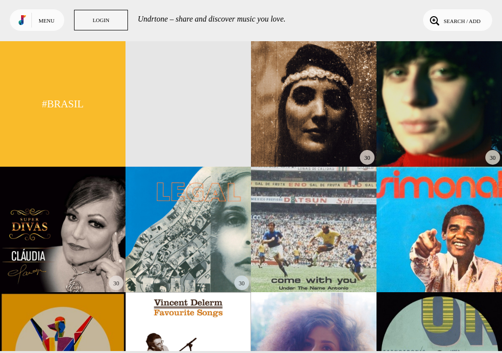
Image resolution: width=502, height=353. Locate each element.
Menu (46, 21)
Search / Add (454, 20)
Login (101, 20)
